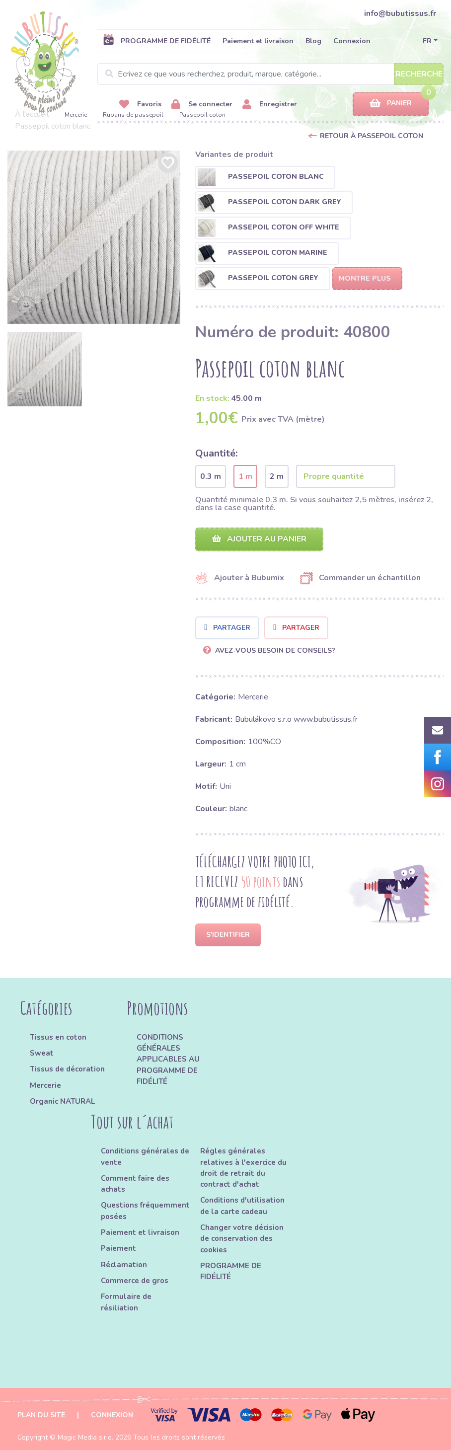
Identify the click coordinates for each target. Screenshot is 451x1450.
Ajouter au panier (259, 539)
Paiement (118, 1248)
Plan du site (41, 1415)
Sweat (42, 1053)
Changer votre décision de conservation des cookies (242, 1238)
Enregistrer (269, 104)
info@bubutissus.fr (400, 13)
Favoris (140, 104)
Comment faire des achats (135, 1183)
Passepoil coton (202, 115)
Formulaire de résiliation (126, 1302)
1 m (245, 476)
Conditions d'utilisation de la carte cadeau (242, 1205)
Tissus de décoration (67, 1069)
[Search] (270, 74)
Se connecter (201, 104)
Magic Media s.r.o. (85, 1437)
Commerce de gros (134, 1281)
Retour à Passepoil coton (371, 136)
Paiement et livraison (258, 41)
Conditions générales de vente (145, 1156)
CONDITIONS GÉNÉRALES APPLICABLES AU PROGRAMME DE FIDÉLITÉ (168, 1059)
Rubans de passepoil (133, 115)
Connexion (352, 41)
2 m (277, 476)
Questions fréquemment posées (145, 1210)
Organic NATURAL (62, 1101)
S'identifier (228, 934)
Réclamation (124, 1265)
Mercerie (76, 115)
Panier (391, 103)
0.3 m (210, 476)
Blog (313, 41)
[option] (94, 237)
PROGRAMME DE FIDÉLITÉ (157, 41)
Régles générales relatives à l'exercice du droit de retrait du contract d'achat (243, 1167)
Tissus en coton (58, 1037)
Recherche (419, 74)
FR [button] (427, 41)
